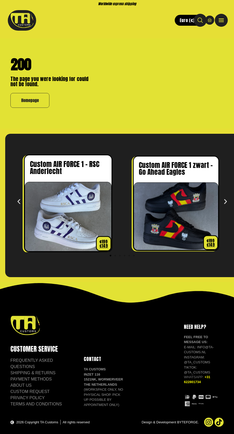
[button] (19, 201)
